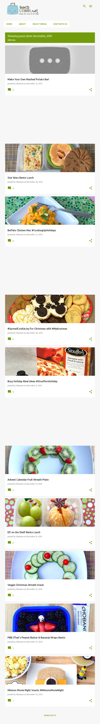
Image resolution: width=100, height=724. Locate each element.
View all (12, 40)
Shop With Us (60, 24)
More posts (50, 715)
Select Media (40, 24)
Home (9, 24)
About (22, 24)
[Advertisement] (50, 119)
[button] (90, 90)
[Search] (84, 6)
